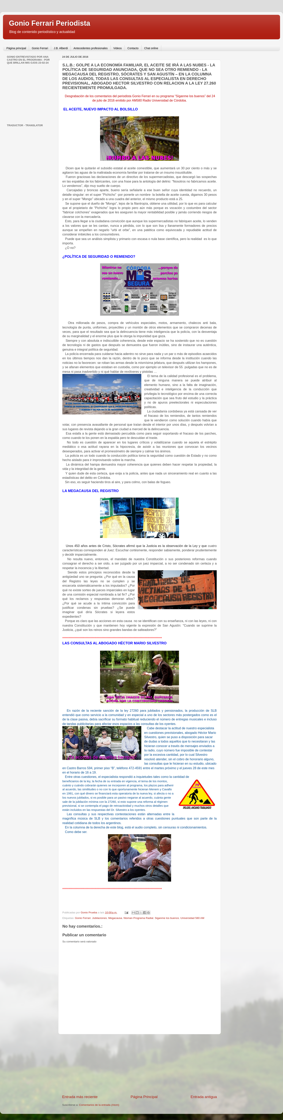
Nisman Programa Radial (138, 918)
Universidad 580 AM (192, 918)
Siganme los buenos (167, 918)
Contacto (133, 48)
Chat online (151, 48)
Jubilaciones (99, 918)
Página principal (16, 48)
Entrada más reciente (80, 1097)
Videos (117, 48)
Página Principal (144, 1097)
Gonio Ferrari (40, 48)
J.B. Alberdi (61, 48)
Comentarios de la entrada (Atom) (99, 1104)
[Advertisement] (139, 1064)
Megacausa (115, 918)
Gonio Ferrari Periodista (49, 23)
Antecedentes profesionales (90, 48)
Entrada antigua (204, 1097)
